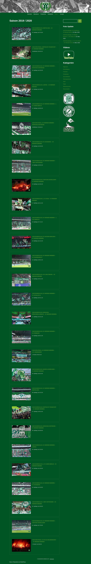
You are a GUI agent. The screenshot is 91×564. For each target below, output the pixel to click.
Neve (10, 562)
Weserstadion (66, 89)
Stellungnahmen (67, 79)
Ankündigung (66, 69)
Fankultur (65, 71)
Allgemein (65, 67)
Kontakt (62, 14)
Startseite (29, 14)
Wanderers (36, 14)
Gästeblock (50, 14)
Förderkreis (43, 14)
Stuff (64, 81)
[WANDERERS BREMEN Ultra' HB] (45, 6)
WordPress (23, 562)
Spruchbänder (66, 76)
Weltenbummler (67, 86)
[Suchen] (80, 21)
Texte (64, 84)
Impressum (52, 559)
